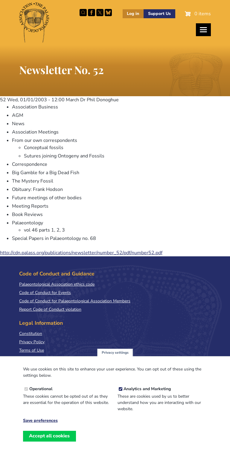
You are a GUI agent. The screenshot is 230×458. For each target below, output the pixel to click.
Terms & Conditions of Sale (44, 359)
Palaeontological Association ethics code (57, 284)
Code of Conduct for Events (45, 292)
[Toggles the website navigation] (203, 29)
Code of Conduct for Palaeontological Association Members (74, 301)
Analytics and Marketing (147, 395)
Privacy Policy (32, 342)
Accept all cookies (49, 442)
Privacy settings (115, 358)
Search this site (83, 12)
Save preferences (40, 427)
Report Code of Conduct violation (50, 309)
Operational (40, 395)
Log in (133, 13)
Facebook (91, 12)
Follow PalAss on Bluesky (108, 12)
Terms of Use (31, 350)
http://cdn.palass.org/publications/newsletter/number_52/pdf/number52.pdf (81, 252)
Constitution (30, 333)
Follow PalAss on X (99, 12)
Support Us (159, 13)
